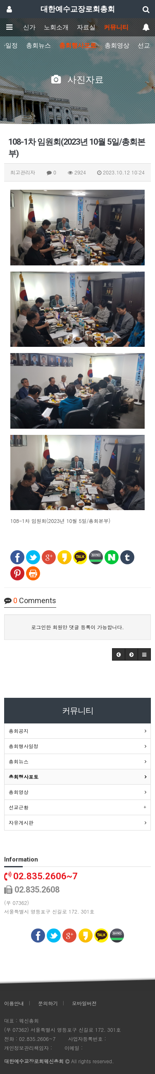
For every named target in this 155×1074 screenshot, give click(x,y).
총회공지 (19, 730)
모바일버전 (84, 1003)
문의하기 (48, 1003)
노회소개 (56, 27)
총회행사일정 (23, 745)
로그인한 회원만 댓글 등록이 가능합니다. (77, 626)
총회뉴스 (38, 45)
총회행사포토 (77, 45)
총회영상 (117, 45)
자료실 (86, 27)
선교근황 (19, 807)
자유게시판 (21, 822)
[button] (118, 654)
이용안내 (14, 1003)
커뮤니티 (116, 27)
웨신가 (26, 27)
